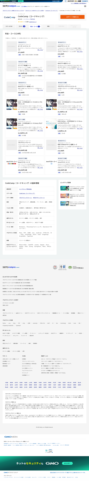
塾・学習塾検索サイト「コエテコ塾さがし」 (50, 366)
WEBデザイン (54, 333)
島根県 (79, 384)
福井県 (11, 384)
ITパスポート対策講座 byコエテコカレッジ (50, 370)
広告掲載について (6, 361)
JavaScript (35, 323)
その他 (76, 477)
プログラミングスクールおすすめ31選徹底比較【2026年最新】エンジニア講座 (20, 279)
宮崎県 (64, 387)
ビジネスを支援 (27, 477)
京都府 (49, 384)
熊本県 (54, 387)
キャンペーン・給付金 (74, 26)
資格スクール (80, 313)
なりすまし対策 (56, 445)
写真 (48, 26)
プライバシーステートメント (28, 361)
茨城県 (40, 382)
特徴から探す (5, 305)
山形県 (30, 382)
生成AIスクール (19, 313)
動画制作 (61, 333)
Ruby (14, 323)
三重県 (40, 384)
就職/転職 (15, 343)
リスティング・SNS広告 (43, 333)
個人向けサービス (70, 477)
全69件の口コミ (32, 22)
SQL (57, 323)
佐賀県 (45, 387)
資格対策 (31, 335)
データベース (33, 333)
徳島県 (21, 387)
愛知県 (35, 384)
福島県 (35, 382)
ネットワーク (24, 335)
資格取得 (35, 343)
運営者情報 (5, 366)
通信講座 (73, 313)
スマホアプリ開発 (16, 333)
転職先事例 (61, 26)
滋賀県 (45, 384)
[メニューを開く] (85, 6)
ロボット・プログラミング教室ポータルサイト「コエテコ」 (54, 359)
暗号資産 (64, 477)
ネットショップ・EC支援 (18, 477)
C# (52, 323)
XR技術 (80, 333)
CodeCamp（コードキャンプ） (27, 193)
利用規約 (24, 359)
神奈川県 (69, 382)
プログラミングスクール (25, 197)
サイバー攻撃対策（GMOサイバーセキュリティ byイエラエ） (24, 445)
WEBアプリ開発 (6, 333)
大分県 (59, 387)
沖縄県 (74, 387)
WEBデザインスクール (39, 197)
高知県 (35, 387)
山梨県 (16, 384)
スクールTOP (9, 26)
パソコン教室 (66, 313)
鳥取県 (74, 384)
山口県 (16, 387)
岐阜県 (25, 384)
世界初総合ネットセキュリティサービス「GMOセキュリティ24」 (15, 443)
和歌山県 (69, 384)
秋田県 (25, 382)
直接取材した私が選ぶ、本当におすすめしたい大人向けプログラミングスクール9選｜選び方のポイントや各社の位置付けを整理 (30, 291)
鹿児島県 (69, 387)
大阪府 (54, 384)
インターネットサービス (8, 477)
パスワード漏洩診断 (32, 443)
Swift (48, 323)
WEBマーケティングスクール (43, 313)
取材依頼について (6, 363)
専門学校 (4, 315)
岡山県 (6, 387)
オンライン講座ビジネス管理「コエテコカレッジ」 (52, 368)
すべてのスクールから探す (8, 303)
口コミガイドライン (26, 366)
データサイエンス (6, 335)
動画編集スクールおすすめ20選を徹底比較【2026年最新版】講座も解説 (18, 288)
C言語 (29, 323)
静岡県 (30, 384)
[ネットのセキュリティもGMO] (12, 1)
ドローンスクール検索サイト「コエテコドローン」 (52, 361)
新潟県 (74, 382)
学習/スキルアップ (7, 343)
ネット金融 (59, 477)
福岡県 (40, 387)
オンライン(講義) (6, 351)
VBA (79, 323)
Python (4, 323)
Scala (75, 323)
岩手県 (16, 382)
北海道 (6, 382)
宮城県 (21, 382)
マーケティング (69, 333)
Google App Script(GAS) (8, 325)
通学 (24, 351)
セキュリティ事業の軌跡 (64, 445)
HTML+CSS (42, 323)
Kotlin (69, 323)
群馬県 (49, 382)
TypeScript (18, 325)
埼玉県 (54, 382)
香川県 (25, 387)
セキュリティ (16, 335)
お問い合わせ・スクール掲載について (11, 359)
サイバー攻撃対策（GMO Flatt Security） (43, 445)
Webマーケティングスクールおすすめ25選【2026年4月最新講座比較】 (18, 285)
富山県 (79, 382)
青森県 (11, 382)
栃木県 (45, 382)
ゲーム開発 (24, 333)
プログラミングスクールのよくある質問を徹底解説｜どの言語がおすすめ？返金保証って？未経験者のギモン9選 (27, 294)
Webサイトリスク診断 (42, 443)
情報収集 (53, 477)
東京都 (64, 382)
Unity (24, 323)
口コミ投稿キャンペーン (27, 368)
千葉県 (59, 382)
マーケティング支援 (42, 477)
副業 (29, 343)
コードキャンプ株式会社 (29, 19)
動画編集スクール (56, 313)
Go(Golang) (63, 323)
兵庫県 (59, 384)
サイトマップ (25, 372)
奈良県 (64, 384)
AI (75, 333)
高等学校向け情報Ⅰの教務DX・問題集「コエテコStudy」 (53, 372)
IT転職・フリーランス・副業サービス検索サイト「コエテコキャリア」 (56, 363)
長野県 (21, 384)
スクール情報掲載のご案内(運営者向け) (78, 3)
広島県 (11, 387)
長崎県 (49, 387)
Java (9, 323)
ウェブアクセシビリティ (27, 370)
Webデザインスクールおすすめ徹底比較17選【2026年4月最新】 (17, 282)
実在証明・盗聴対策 (7, 445)
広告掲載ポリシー (26, 375)
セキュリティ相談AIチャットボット (54, 443)
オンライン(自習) (16, 351)
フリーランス (23, 343)
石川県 (6, 384)
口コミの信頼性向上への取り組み (29, 363)
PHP (19, 323)
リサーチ (48, 477)
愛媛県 (30, 387)
